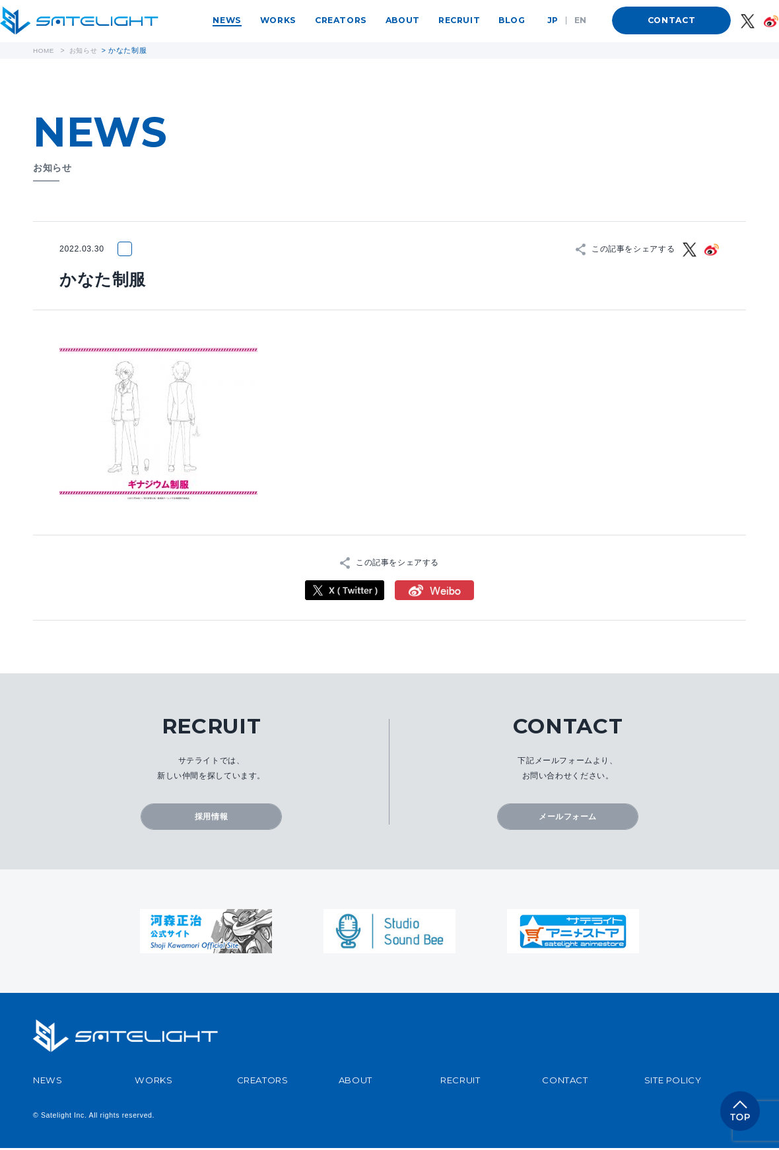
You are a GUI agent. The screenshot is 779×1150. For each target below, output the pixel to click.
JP (553, 20)
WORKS (278, 20)
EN (580, 20)
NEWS (227, 20)
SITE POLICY (673, 1082)
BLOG (511, 20)
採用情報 (211, 818)
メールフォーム (568, 818)
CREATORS (341, 20)
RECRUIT (459, 20)
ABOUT (403, 20)
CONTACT (671, 20)
